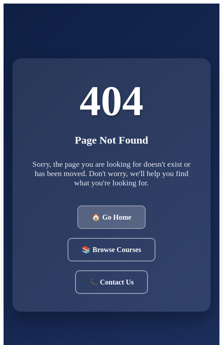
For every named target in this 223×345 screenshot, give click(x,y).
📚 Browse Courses (111, 249)
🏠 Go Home (111, 217)
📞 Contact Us (111, 282)
